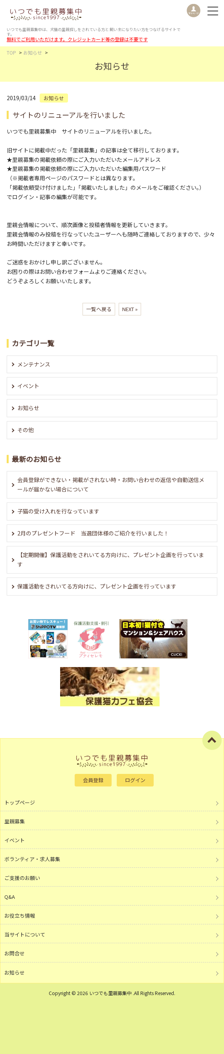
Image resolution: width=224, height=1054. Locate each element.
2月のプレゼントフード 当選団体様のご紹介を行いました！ (93, 533)
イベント (28, 386)
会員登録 (93, 780)
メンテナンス (33, 364)
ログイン (135, 780)
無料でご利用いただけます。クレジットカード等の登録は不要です (77, 39)
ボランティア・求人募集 (32, 859)
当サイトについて (24, 934)
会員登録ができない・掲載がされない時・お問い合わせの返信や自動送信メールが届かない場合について (110, 484)
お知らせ (28, 408)
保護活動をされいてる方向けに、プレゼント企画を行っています (96, 586)
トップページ (19, 802)
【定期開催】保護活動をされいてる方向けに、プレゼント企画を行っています (110, 559)
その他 (25, 430)
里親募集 (14, 821)
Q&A (9, 896)
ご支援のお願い (22, 878)
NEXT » (130, 309)
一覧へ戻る (99, 309)
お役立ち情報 (19, 915)
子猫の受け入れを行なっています (58, 511)
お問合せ (14, 953)
